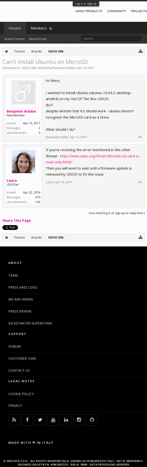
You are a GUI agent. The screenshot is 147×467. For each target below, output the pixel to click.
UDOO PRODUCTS (88, 11)
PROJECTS (139, 11)
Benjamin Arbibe (64, 68)
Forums (15, 28)
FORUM (14, 346)
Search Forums (14, 39)
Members (39, 28)
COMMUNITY (116, 11)
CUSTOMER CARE (22, 358)
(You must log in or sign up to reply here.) (117, 213)
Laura (12, 180)
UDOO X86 (29, 68)
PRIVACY (15, 405)
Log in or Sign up (86, 3)
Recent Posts (38, 39)
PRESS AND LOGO (22, 287)
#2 (140, 182)
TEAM (13, 275)
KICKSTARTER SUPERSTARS (30, 323)
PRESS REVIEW (19, 311)
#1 (140, 137)
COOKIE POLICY (21, 394)
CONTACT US (19, 370)
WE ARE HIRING (20, 299)
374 (37, 197)
